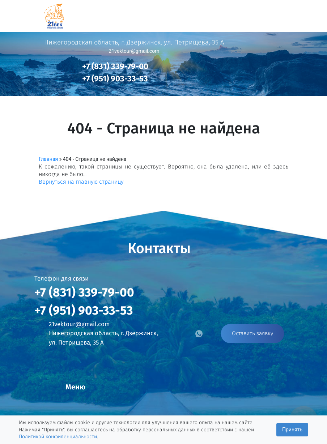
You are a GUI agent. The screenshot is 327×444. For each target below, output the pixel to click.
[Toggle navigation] (311, 14)
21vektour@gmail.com (134, 51)
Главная (48, 159)
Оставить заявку (252, 333)
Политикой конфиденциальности (58, 437)
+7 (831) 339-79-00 (115, 66)
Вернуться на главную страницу (81, 181)
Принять (292, 429)
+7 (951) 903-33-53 (115, 79)
